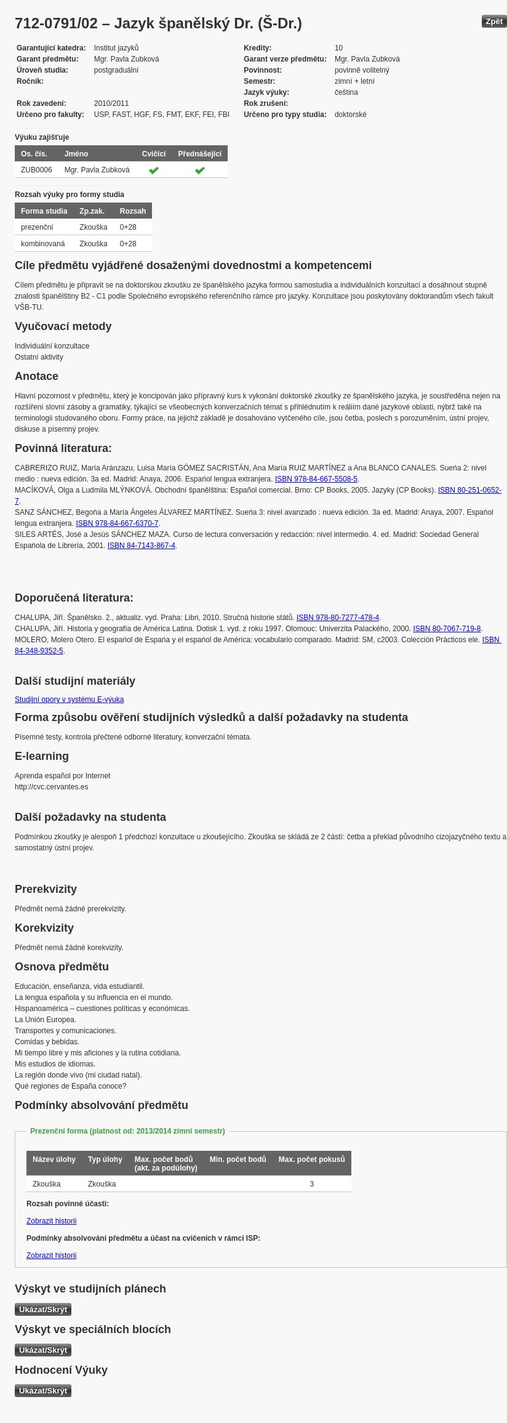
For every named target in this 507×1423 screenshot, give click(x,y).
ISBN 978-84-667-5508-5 (316, 479)
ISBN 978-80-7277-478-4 (338, 617)
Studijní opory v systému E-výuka (69, 699)
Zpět (494, 21)
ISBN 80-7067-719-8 (447, 628)
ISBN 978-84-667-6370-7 (117, 523)
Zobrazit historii (51, 1221)
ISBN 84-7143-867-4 (141, 545)
